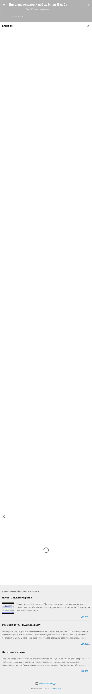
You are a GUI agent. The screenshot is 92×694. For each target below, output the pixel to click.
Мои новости (18, 16)
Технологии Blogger (46, 683)
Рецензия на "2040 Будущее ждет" (21, 624)
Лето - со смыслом (13, 652)
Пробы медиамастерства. (17, 597)
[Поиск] (88, 5)
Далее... (85, 616)
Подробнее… (38, 16)
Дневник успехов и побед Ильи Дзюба (38, 4)
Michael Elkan (56, 689)
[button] (88, 26)
